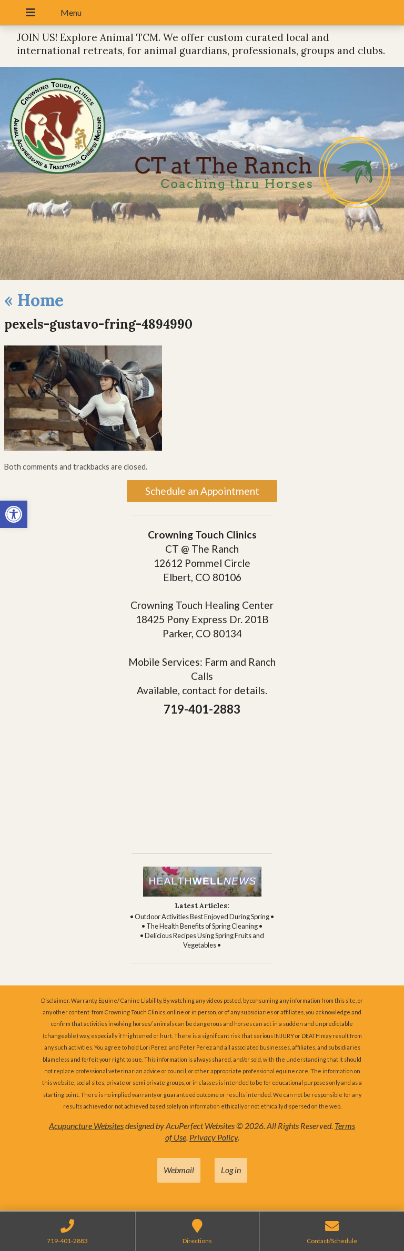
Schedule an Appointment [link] (202, 491)
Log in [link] (231, 1170)
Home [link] (34, 300)
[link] (13, 514)
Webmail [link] (179, 1170)
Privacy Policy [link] (213, 1137)
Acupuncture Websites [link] (86, 1126)
